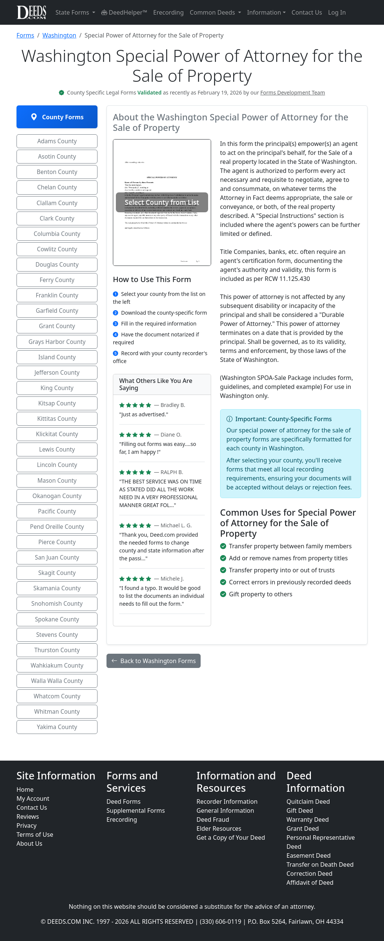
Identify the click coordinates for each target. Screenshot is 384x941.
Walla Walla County (57, 693)
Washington (59, 35)
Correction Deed (309, 873)
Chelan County (57, 189)
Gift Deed (299, 810)
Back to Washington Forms (153, 661)
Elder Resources (219, 828)
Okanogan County (57, 504)
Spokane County (57, 630)
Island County (57, 362)
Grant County (57, 330)
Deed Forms (123, 801)
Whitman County (57, 724)
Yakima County (57, 740)
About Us (29, 843)
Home (25, 789)
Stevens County (57, 645)
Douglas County (57, 267)
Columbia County (57, 236)
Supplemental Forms (135, 810)
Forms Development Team (292, 92)
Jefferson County (57, 378)
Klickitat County (57, 441)
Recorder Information (227, 801)
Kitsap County (57, 409)
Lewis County (56, 456)
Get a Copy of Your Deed (230, 837)
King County (57, 393)
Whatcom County (57, 708)
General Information (225, 810)
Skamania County (57, 598)
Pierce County (57, 551)
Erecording (168, 12)
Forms (25, 35)
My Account (33, 798)
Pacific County (56, 519)
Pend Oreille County (57, 535)
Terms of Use (34, 834)
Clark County (57, 220)
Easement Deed (308, 855)
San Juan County (57, 567)
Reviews (27, 816)
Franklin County (57, 299)
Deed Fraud (212, 819)
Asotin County (56, 157)
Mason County (57, 488)
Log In (337, 12)
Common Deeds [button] (213, 12)
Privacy (26, 825)
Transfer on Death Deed (320, 864)
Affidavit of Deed (309, 882)
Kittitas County (57, 425)
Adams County (56, 141)
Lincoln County (57, 472)
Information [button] (264, 12)
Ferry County (57, 283)
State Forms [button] (73, 12)
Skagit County (57, 582)
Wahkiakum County (57, 677)
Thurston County (57, 661)
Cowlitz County (57, 252)
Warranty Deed (307, 819)
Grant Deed (302, 828)
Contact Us (307, 12)
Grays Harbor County (57, 346)
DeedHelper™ (124, 12)
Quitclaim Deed (308, 801)
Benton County (57, 173)
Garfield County (57, 315)
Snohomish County (57, 614)
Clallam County (57, 204)
